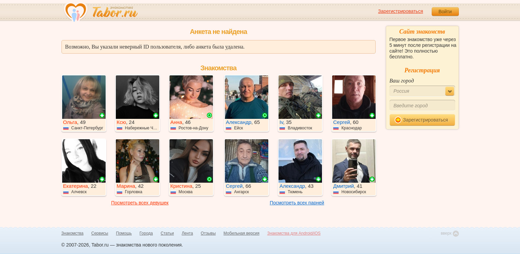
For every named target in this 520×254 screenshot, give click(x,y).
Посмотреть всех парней (297, 202)
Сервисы (99, 233)
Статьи (167, 233)
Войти (445, 11)
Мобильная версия (241, 233)
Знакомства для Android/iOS (294, 233)
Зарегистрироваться (400, 11)
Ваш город (402, 81)
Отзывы (208, 233)
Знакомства (72, 233)
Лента (187, 233)
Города (146, 233)
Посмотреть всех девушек (139, 202)
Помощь (124, 233)
